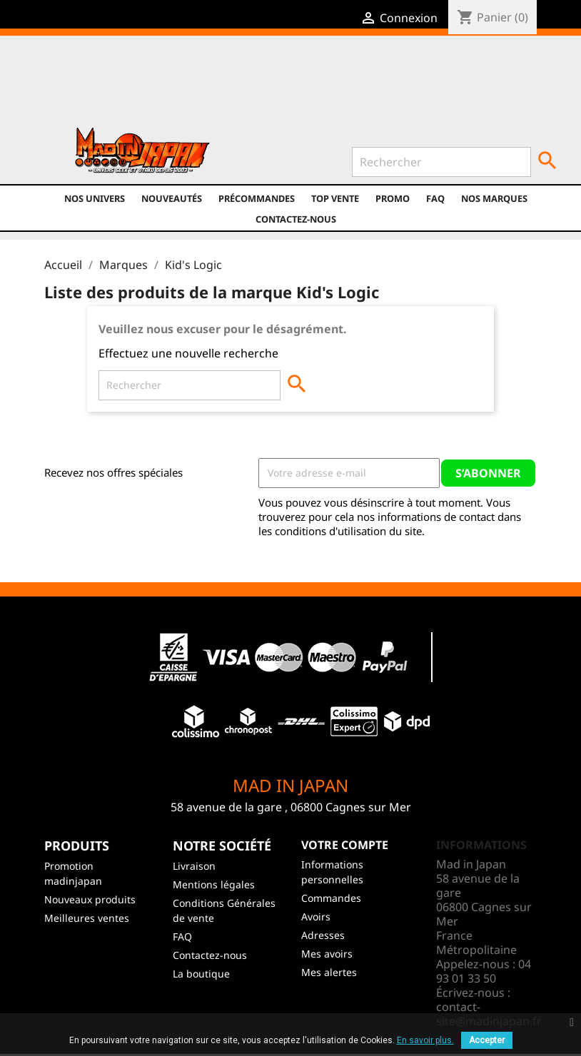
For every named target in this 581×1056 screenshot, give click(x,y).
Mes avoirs (327, 953)
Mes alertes (329, 972)
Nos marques (494, 198)
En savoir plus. (425, 1040)
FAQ (435, 198)
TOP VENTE (335, 198)
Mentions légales (214, 884)
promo (392, 198)
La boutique (201, 973)
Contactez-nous (296, 219)
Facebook (150, 87)
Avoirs (315, 916)
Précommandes (256, 198)
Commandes (331, 898)
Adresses (323, 935)
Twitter (181, 87)
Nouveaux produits (90, 899)
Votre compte (344, 845)
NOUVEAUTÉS (171, 198)
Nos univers (94, 198)
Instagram (243, 87)
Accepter (487, 1040)
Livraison (194, 866)
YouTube (212, 87)
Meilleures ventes (86, 918)
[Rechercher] (441, 162)
